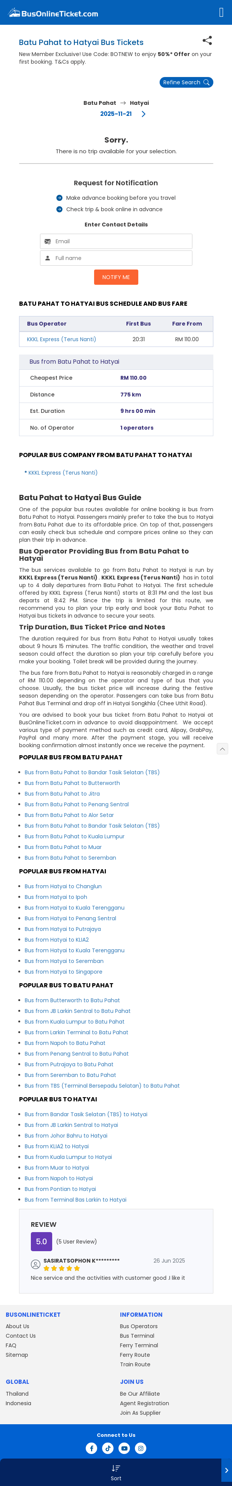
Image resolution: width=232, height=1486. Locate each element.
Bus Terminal (137, 1336)
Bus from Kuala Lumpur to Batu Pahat (75, 1021)
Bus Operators (139, 1326)
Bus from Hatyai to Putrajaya (63, 929)
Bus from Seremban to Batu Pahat (70, 1075)
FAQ (11, 1345)
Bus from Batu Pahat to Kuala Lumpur (75, 836)
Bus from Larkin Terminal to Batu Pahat (76, 1032)
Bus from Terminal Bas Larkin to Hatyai (75, 1200)
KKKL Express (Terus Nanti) (61, 339)
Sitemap (17, 1355)
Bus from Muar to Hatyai (57, 1167)
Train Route (135, 1364)
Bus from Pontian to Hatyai (60, 1189)
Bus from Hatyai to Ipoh (56, 897)
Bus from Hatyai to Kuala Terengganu (75, 907)
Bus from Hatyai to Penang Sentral (70, 918)
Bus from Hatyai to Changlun (63, 886)
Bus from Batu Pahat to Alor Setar (69, 815)
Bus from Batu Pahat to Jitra (62, 794)
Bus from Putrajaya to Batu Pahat (69, 1064)
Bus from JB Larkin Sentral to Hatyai (71, 1125)
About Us (17, 1326)
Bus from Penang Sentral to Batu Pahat (77, 1054)
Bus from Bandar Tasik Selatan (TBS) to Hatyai (86, 1114)
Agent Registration (144, 1403)
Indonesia (18, 1403)
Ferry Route (135, 1355)
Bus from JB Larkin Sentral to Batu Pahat (78, 1011)
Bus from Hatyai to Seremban (64, 961)
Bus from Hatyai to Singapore (63, 972)
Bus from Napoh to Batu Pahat (65, 1043)
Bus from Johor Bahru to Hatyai (66, 1135)
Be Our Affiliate (140, 1394)
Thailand (17, 1394)
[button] (116, 1472)
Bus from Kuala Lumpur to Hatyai (68, 1157)
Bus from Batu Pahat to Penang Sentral (77, 804)
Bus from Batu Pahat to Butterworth (72, 783)
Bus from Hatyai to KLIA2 (57, 940)
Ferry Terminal (139, 1345)
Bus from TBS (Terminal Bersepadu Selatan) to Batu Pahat (102, 1086)
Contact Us (21, 1336)
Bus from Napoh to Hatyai (59, 1178)
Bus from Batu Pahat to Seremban (70, 858)
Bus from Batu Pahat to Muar (63, 847)
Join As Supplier (140, 1413)
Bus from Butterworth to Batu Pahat (72, 1000)
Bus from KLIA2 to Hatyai (57, 1146)
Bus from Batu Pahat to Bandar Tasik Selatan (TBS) (92, 772)
